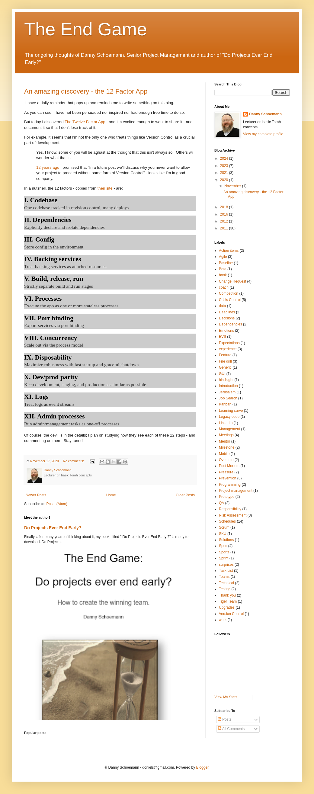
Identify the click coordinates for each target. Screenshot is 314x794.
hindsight (226, 380)
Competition (228, 293)
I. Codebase (40, 200)
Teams (224, 577)
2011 (224, 228)
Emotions (226, 330)
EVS (222, 337)
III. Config (39, 239)
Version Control (231, 614)
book (223, 275)
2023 (224, 166)
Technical (226, 583)
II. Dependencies (47, 219)
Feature (225, 355)
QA (221, 503)
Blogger (202, 767)
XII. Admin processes (54, 416)
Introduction (228, 386)
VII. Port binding (48, 318)
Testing (224, 589)
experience (228, 349)
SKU (222, 534)
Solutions (226, 540)
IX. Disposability (48, 357)
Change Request (232, 281)
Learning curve (231, 410)
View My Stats (225, 697)
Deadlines (227, 312)
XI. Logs (36, 396)
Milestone (226, 447)
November (233, 186)
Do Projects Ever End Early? (53, 527)
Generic (225, 367)
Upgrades (227, 607)
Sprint (223, 558)
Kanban (225, 404)
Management (229, 429)
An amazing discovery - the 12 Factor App (85, 91)
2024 (224, 158)
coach (224, 287)
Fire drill (225, 361)
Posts (224, 719)
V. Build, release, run (53, 278)
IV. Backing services (52, 259)
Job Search (228, 398)
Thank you (227, 595)
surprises (226, 564)
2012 (224, 221)
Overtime (226, 460)
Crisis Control (230, 300)
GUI (222, 374)
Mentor (224, 441)
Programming (230, 484)
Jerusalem (227, 392)
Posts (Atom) (56, 504)
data (222, 306)
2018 (224, 207)
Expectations (229, 343)
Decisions (227, 318)
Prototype (226, 497)
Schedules (227, 521)
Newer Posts (36, 495)
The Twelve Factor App (85, 122)
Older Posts (185, 495)
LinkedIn (225, 423)
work (222, 620)
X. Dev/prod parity (51, 377)
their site (105, 188)
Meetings (226, 435)
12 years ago (47, 167)
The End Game (85, 29)
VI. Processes (43, 298)
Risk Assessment (232, 515)
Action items (229, 250)
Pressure (226, 472)
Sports (224, 552)
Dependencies (230, 324)
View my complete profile (263, 134)
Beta (222, 269)
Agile (223, 257)
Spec (223, 546)
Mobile (224, 454)
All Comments (231, 729)
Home (111, 495)
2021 (224, 173)
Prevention (227, 478)
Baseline (226, 263)
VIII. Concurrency (50, 337)
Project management (235, 490)
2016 (224, 214)
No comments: (74, 461)
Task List (226, 570)
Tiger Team (228, 601)
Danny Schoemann (265, 114)
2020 (224, 180)
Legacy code (229, 417)
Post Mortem (229, 466)
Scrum (224, 527)
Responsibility (230, 509)
